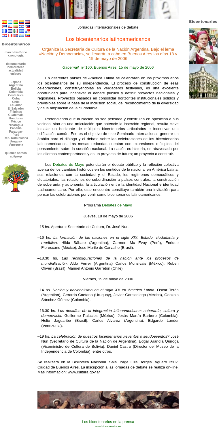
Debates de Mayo (68, 164)
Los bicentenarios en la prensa (108, 422)
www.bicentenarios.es (108, 426)
